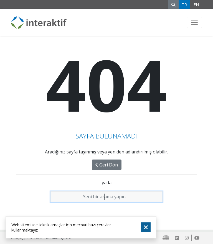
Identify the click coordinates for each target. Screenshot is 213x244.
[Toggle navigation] (194, 22)
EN (196, 4)
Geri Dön (106, 165)
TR (184, 4)
